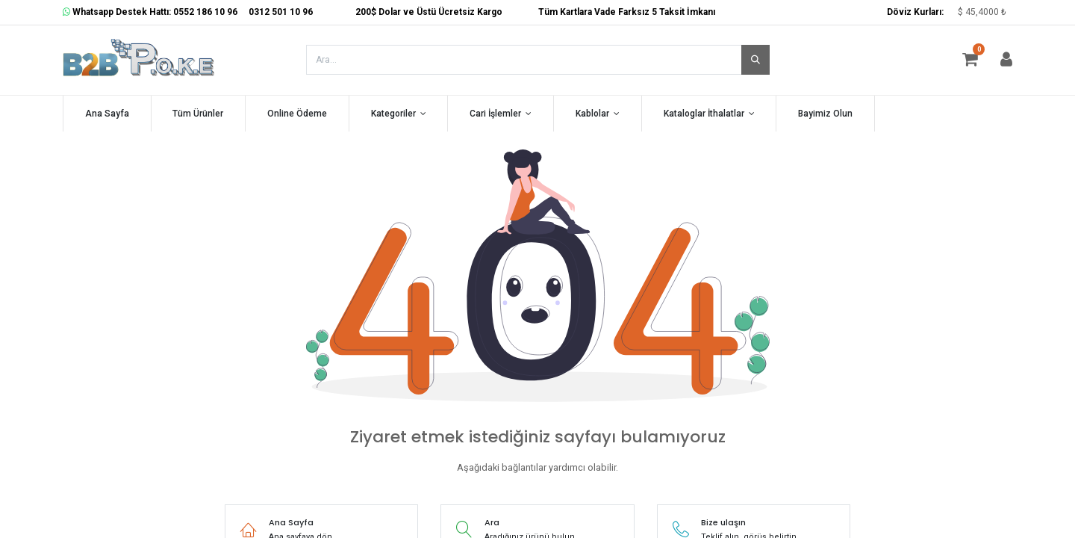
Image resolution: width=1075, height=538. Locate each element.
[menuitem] (107, 114)
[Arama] (755, 60)
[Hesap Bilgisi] (1006, 62)
